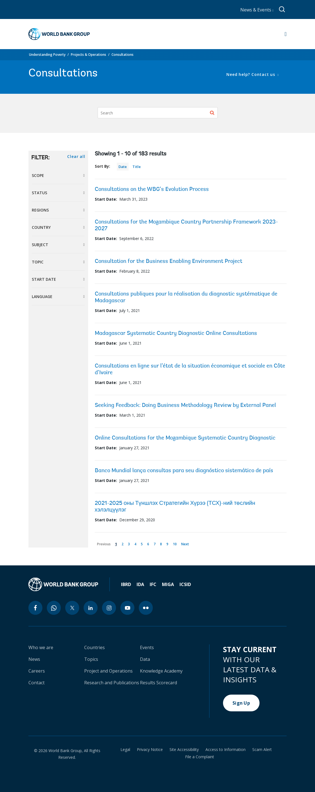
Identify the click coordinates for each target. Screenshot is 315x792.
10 (176, 542)
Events (147, 647)
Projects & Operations (88, 54)
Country (41, 227)
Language (42, 296)
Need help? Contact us (251, 74)
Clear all (76, 156)
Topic (37, 262)
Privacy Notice (150, 749)
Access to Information (225, 749)
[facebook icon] (35, 608)
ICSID (185, 584)
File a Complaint (199, 757)
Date (122, 166)
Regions (40, 210)
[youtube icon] (127, 608)
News (34, 659)
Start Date (44, 279)
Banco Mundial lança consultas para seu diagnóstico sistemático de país (184, 471)
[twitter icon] (72, 608)
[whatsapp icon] (54, 608)
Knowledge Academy (161, 671)
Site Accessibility (184, 749)
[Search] (158, 112)
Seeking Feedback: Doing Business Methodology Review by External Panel (185, 405)
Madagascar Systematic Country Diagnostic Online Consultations (176, 333)
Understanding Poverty (47, 54)
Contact (36, 683)
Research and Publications (111, 683)
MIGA (168, 584)
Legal (125, 749)
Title (136, 166)
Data (145, 659)
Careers (36, 671)
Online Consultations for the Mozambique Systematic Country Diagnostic (185, 438)
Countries (94, 647)
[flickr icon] (146, 608)
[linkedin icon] (91, 608)
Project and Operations (108, 671)
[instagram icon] (109, 608)
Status (39, 192)
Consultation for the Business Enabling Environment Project (168, 261)
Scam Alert (262, 749)
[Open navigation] (286, 34)
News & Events (256, 10)
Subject (40, 244)
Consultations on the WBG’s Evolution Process (152, 189)
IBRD (126, 584)
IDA (140, 584)
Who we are (40, 647)
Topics (91, 659)
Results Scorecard (158, 683)
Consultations (123, 54)
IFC (153, 584)
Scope (38, 175)
